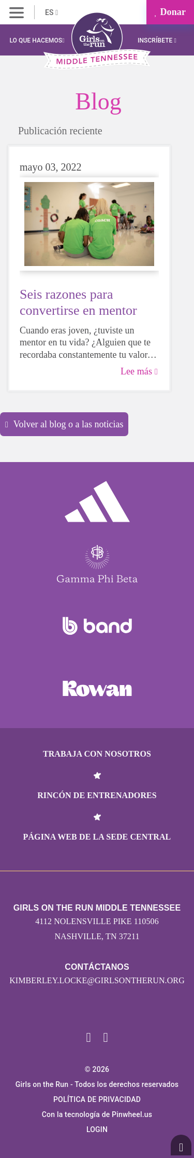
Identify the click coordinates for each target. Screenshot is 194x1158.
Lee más (139, 371)
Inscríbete (157, 40)
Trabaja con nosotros (97, 753)
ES (51, 12)
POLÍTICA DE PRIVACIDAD (97, 1099)
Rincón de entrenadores (97, 795)
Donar (170, 12)
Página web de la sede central (97, 836)
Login (97, 1129)
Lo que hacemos (36, 40)
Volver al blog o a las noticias (64, 424)
